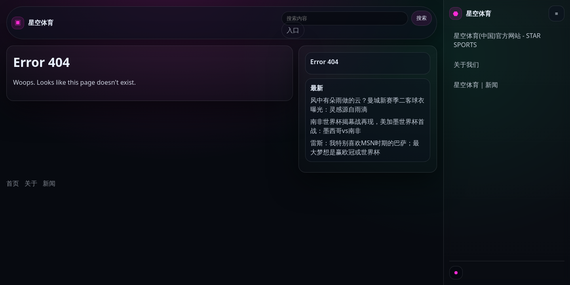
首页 (12, 183)
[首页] (470, 13)
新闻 (49, 183)
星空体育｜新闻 (476, 84)
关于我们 (466, 64)
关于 (31, 183)
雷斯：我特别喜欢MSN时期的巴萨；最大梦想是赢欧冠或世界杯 (364, 147)
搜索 (421, 18)
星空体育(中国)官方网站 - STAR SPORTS (497, 40)
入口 (293, 30)
